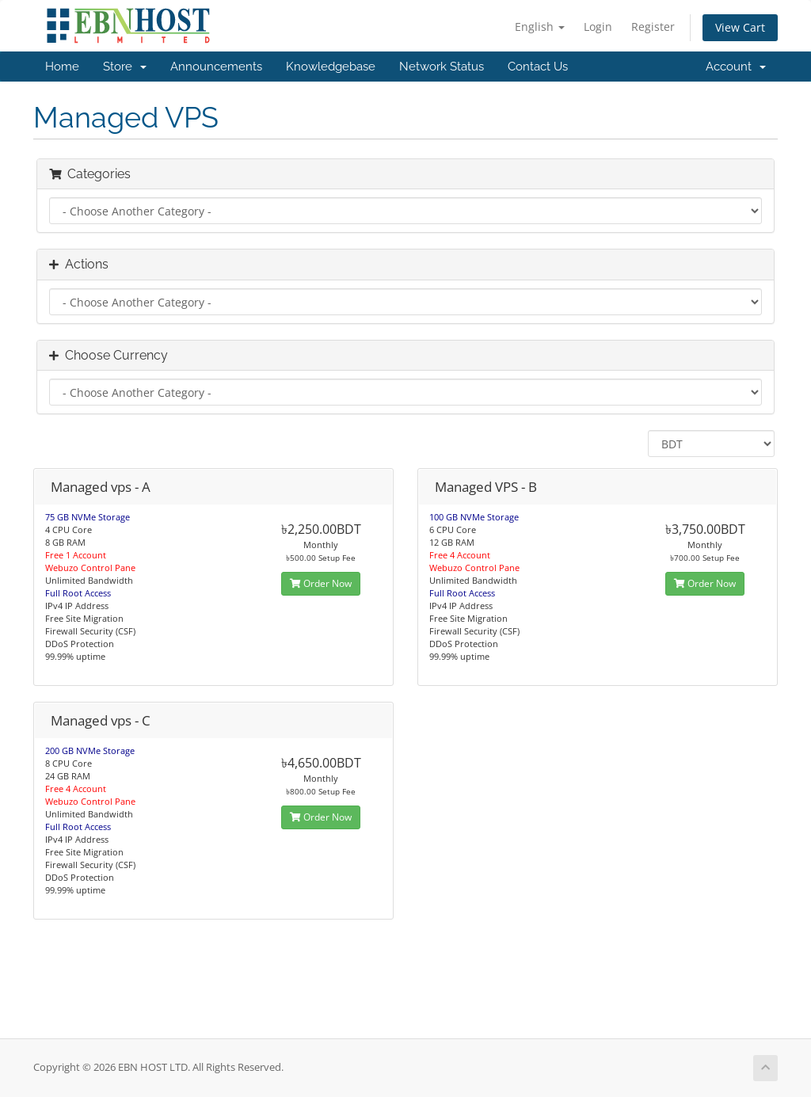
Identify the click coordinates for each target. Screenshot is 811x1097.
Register (653, 26)
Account (736, 66)
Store (125, 66)
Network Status (441, 66)
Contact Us (538, 66)
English (540, 26)
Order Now (321, 583)
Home (62, 66)
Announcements (216, 66)
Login (598, 26)
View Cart (740, 27)
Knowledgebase (330, 66)
